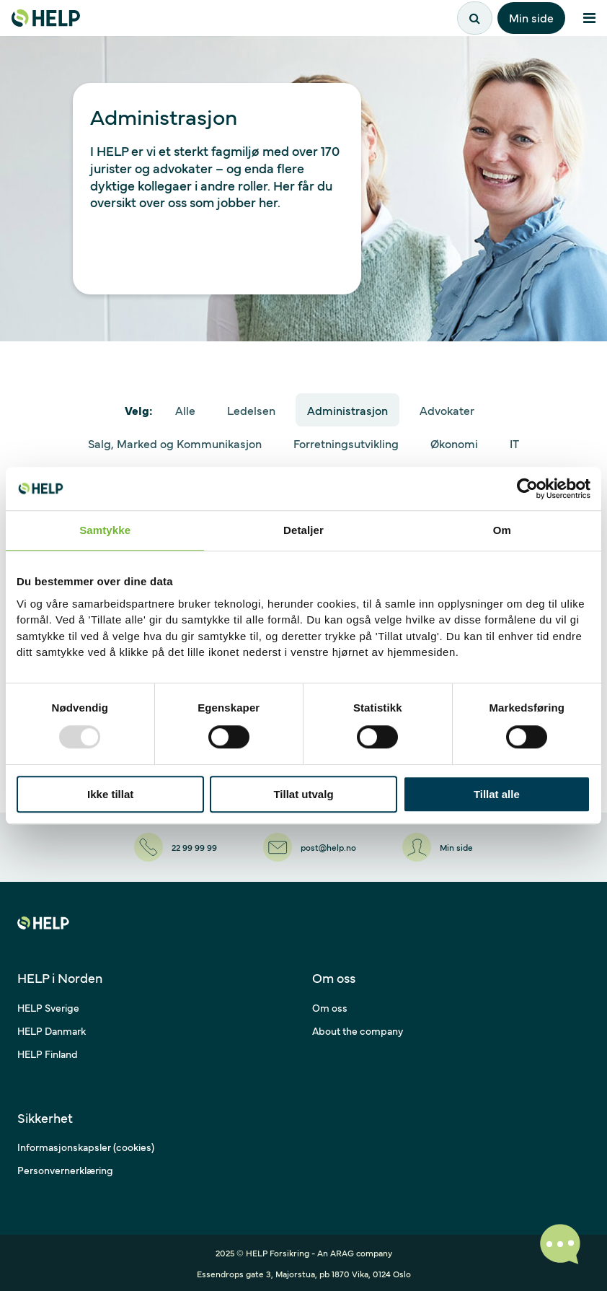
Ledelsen (251, 410)
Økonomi (454, 443)
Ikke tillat (110, 794)
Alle (185, 410)
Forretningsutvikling (346, 443)
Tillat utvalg (303, 794)
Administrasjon (347, 410)
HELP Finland (47, 1053)
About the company (357, 1030)
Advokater (447, 410)
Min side (531, 17)
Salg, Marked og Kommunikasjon (175, 443)
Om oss (329, 1007)
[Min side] (437, 847)
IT (514, 443)
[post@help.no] (310, 847)
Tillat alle (497, 794)
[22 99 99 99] (176, 847)
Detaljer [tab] (303, 530)
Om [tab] (502, 530)
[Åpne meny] (589, 18)
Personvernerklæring (65, 1170)
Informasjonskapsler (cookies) (85, 1146)
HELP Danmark (51, 1030)
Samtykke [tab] (104, 530)
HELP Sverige (48, 1007)
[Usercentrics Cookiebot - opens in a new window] (527, 488)
